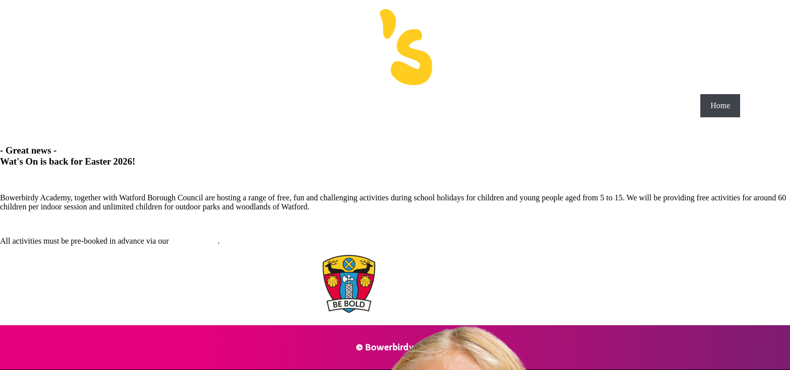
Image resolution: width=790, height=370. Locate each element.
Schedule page (194, 241)
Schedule (765, 105)
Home (720, 105)
